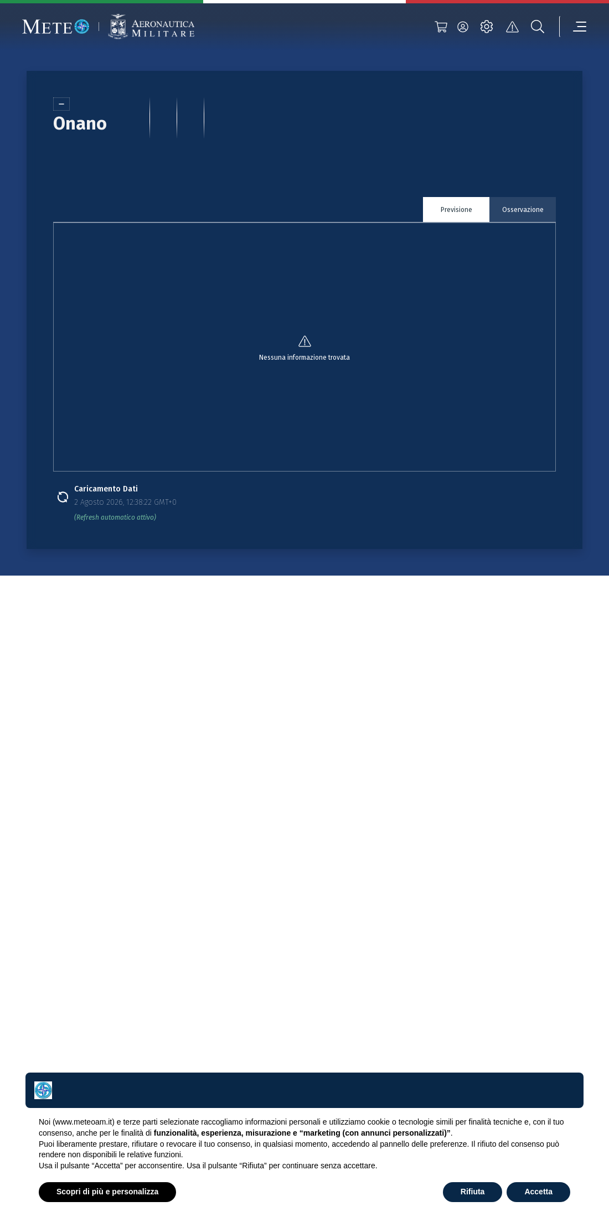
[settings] (486, 26)
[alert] (512, 26)
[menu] (573, 26)
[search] (537, 26)
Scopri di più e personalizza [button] (107, 1191)
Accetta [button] (538, 1191)
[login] (462, 26)
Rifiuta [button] (473, 1191)
